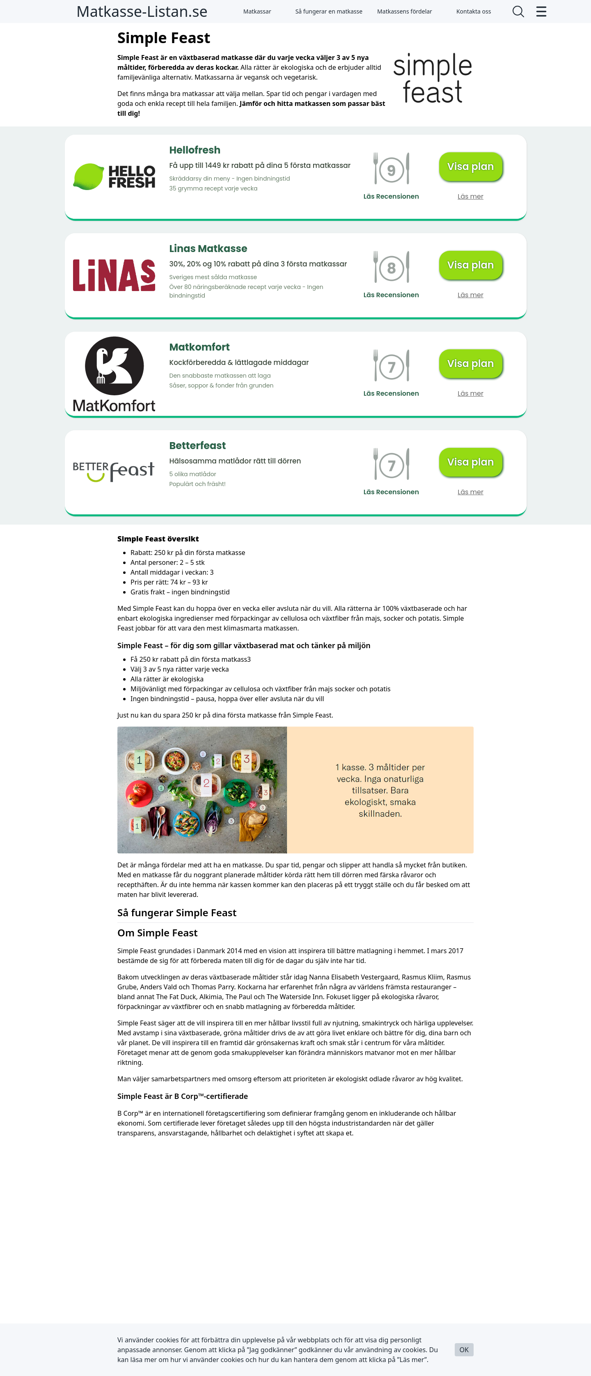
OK (464, 1349)
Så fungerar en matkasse (324, 11)
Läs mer (470, 196)
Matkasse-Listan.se (142, 11)
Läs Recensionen (391, 196)
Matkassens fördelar (404, 11)
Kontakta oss (469, 11)
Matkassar (252, 11)
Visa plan (470, 166)
